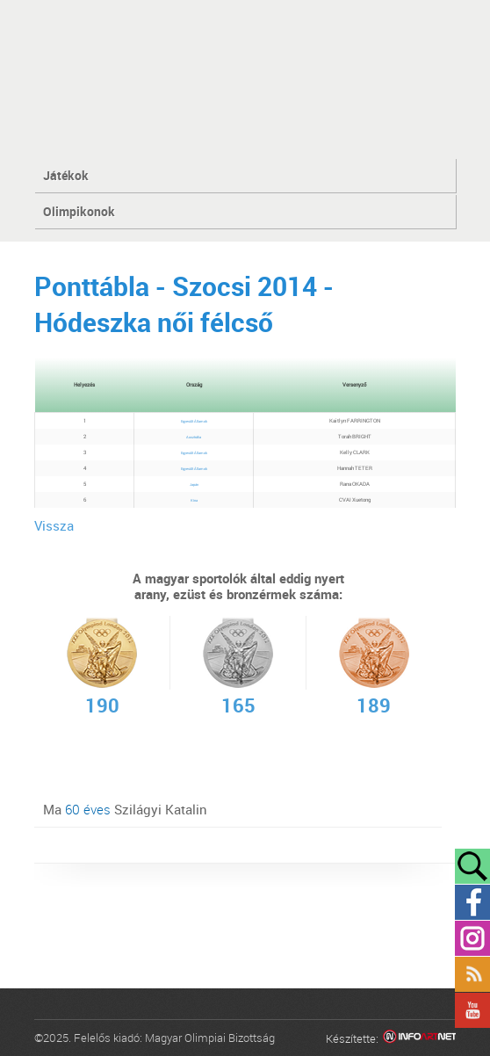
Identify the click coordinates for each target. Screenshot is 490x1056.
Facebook (472, 902)
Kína (194, 500)
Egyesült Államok (194, 421)
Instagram (472, 938)
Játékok (66, 175)
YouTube (472, 1010)
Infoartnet (419, 1039)
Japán (194, 484)
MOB (245, 78)
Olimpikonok (79, 211)
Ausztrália (193, 437)
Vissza (54, 525)
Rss (472, 974)
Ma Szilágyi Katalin (125, 809)
